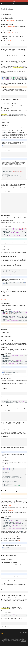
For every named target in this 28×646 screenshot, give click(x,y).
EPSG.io (19, 99)
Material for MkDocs (21, 641)
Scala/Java (3, 249)
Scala (2, 44)
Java (6, 44)
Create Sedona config (11, 26)
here (10, 505)
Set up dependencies (11, 20)
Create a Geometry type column (13, 40)
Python (9, 44)
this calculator (11, 510)
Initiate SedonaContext (11, 32)
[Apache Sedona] (6, 3)
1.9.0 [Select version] (13, 3)
